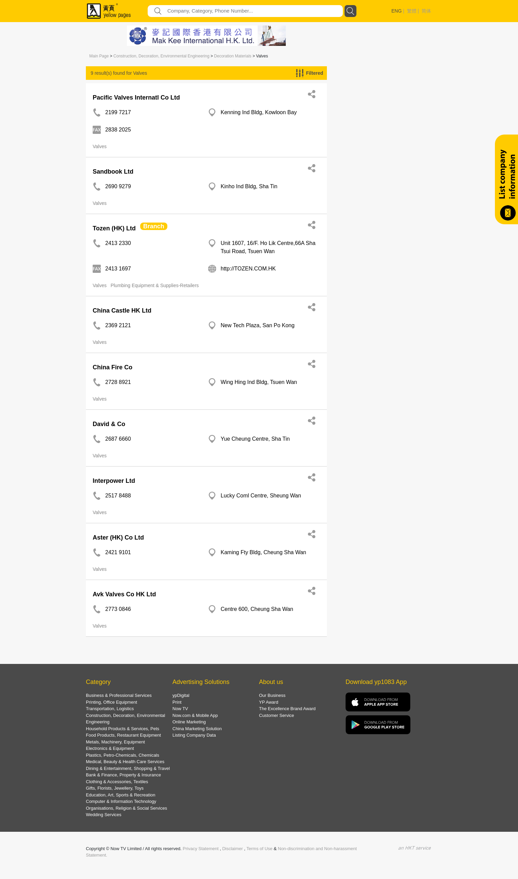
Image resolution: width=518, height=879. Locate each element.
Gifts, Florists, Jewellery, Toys (115, 788)
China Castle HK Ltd (122, 310)
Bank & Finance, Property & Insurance (123, 774)
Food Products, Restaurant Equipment (123, 735)
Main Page (99, 56)
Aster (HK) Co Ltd (118, 537)
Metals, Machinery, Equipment (115, 741)
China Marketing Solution (197, 728)
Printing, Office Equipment (111, 702)
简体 (426, 11)
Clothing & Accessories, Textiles (117, 781)
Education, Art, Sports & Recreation (120, 794)
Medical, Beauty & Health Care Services (125, 761)
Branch (153, 226)
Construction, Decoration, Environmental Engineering (161, 56)
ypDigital (180, 695)
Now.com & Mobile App (195, 715)
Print (177, 702)
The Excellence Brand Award (287, 708)
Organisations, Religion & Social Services (126, 808)
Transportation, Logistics (110, 708)
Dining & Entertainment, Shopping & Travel (128, 768)
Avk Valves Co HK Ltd (124, 594)
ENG (396, 11)
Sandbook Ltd (113, 171)
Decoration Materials (233, 56)
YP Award (268, 702)
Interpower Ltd (114, 480)
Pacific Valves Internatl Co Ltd (136, 97)
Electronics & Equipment (110, 748)
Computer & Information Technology (121, 801)
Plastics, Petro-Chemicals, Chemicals (122, 755)
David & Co (109, 424)
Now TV (180, 708)
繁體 (412, 11)
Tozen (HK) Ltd (114, 228)
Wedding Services (104, 814)
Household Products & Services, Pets (122, 728)
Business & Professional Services (119, 695)
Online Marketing (189, 721)
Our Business (272, 695)
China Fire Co (112, 367)
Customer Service (276, 715)
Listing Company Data (194, 735)
